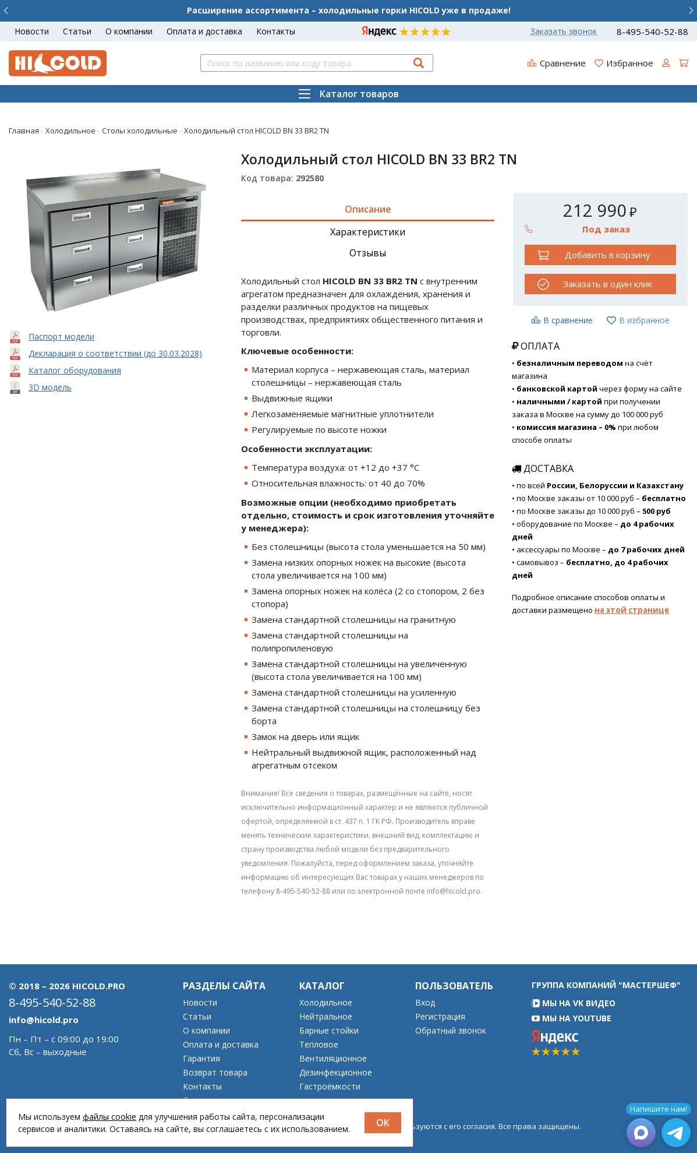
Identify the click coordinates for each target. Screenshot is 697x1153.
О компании (129, 31)
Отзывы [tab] (367, 253)
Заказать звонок (563, 31)
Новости (32, 31)
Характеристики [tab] (367, 232)
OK (383, 1122)
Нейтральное (325, 1017)
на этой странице (632, 610)
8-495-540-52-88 (652, 31)
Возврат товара (215, 1073)
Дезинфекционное (335, 1073)
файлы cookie (109, 1116)
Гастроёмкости (329, 1087)
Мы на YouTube (571, 1018)
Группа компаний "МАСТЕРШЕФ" (606, 984)
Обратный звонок (450, 1031)
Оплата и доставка (204, 31)
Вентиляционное (333, 1059)
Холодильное (325, 1003)
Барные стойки (329, 1031)
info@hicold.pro (44, 1019)
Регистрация (440, 1017)
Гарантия (201, 1059)
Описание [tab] (368, 209)
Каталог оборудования (75, 370)
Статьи (77, 31)
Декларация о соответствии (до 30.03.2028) (115, 353)
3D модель (50, 387)
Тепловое (318, 1045)
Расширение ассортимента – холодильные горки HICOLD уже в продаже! (349, 10)
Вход (425, 1003)
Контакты (275, 31)
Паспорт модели (61, 336)
